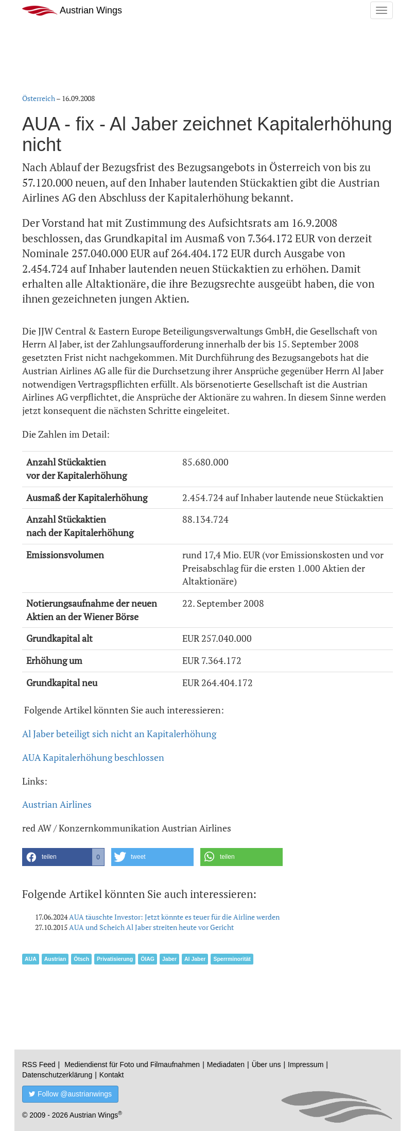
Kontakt (111, 1075)
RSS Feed (39, 1064)
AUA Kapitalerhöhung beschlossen (93, 757)
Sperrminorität (231, 959)
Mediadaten (226, 1064)
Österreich (38, 98)
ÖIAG (147, 959)
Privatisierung (115, 959)
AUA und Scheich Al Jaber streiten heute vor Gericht (151, 927)
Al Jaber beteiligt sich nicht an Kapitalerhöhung (119, 733)
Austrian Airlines (57, 804)
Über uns (266, 1064)
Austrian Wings (72, 10)
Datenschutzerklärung (57, 1075)
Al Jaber (194, 959)
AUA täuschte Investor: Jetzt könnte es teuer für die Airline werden (174, 917)
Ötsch (81, 959)
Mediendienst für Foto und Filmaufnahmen (132, 1064)
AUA (31, 959)
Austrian (55, 959)
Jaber (169, 959)
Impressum (305, 1064)
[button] (63, 857)
